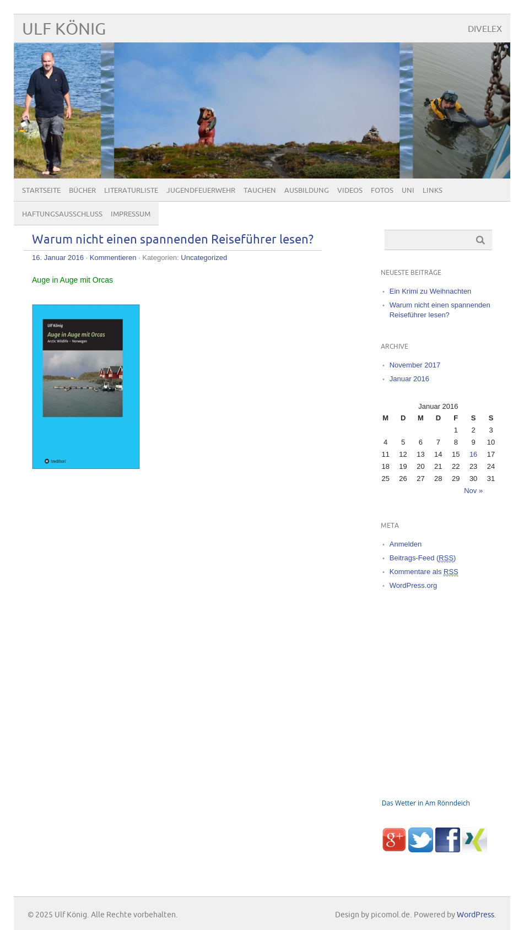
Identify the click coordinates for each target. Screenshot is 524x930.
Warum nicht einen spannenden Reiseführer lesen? (173, 240)
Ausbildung (306, 190)
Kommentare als (424, 571)
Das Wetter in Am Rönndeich (426, 803)
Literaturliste (131, 190)
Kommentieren (113, 257)
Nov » (473, 490)
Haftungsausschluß (62, 214)
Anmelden (406, 544)
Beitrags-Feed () (423, 558)
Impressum (130, 214)
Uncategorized (204, 257)
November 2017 (415, 365)
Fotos (382, 190)
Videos (350, 190)
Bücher (82, 190)
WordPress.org (413, 585)
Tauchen (260, 190)
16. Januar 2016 (58, 257)
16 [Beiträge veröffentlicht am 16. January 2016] (473, 454)
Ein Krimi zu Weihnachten (431, 291)
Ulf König (64, 29)
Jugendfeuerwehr (200, 190)
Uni (408, 190)
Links (432, 190)
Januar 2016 (409, 379)
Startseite (41, 190)
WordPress (475, 915)
